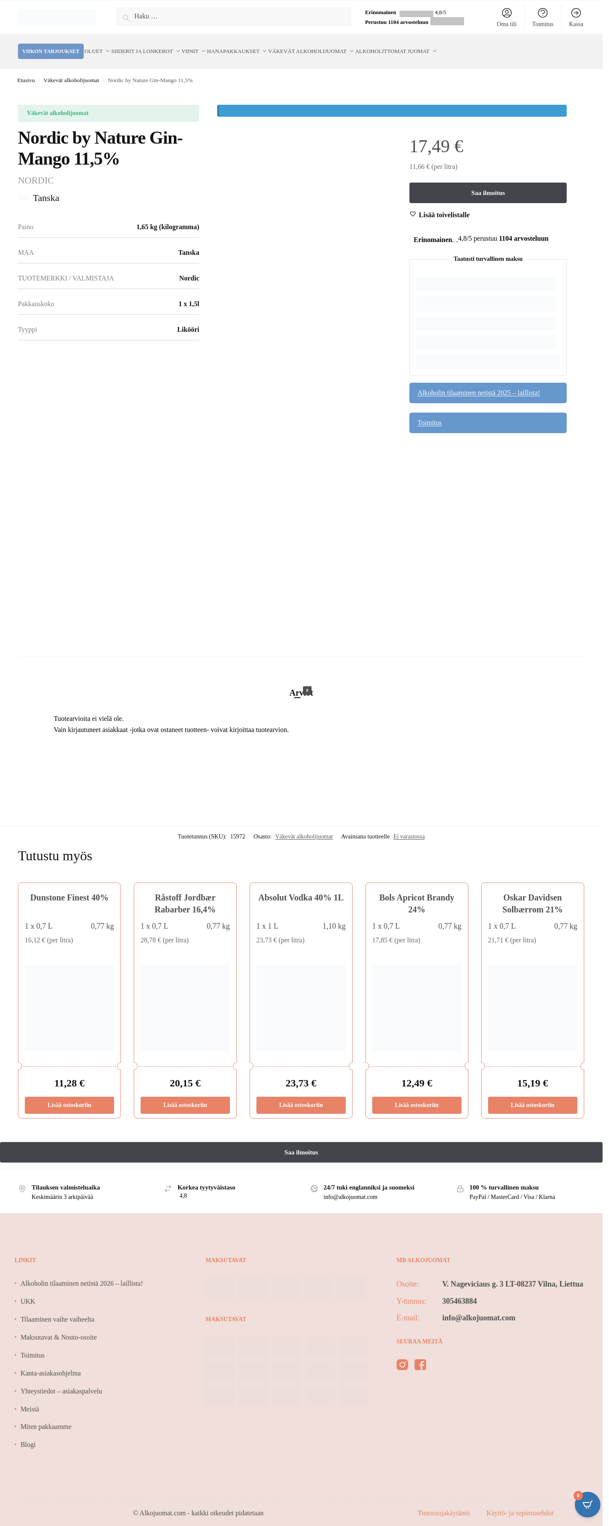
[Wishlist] (444, 206)
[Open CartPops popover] (587, 1504)
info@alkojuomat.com (478, 1308)
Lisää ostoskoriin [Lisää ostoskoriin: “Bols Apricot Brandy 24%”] (416, 1095)
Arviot (301, 682)
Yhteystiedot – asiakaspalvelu (61, 1381)
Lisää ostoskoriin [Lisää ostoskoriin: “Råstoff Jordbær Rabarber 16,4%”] (185, 1095)
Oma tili (507, 17)
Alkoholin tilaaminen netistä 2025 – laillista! (479, 383)
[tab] (301, 674)
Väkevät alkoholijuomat (71, 71)
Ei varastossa (408, 827)
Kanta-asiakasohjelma (51, 1363)
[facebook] (420, 1357)
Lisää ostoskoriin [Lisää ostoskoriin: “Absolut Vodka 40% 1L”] (301, 1095)
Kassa (576, 17)
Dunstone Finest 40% (69, 888)
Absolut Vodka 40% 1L (301, 888)
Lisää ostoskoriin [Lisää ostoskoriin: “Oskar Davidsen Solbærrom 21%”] (532, 1095)
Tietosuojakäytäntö (444, 1503)
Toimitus (542, 17)
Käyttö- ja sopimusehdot (519, 1503)
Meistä (30, 1399)
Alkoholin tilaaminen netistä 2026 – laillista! (82, 1274)
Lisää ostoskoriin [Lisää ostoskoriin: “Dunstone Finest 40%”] (69, 1095)
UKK (28, 1292)
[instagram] (402, 1357)
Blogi (28, 1435)
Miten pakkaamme (46, 1417)
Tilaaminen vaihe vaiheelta (57, 1309)
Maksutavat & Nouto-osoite (59, 1327)
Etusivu (26, 71)
